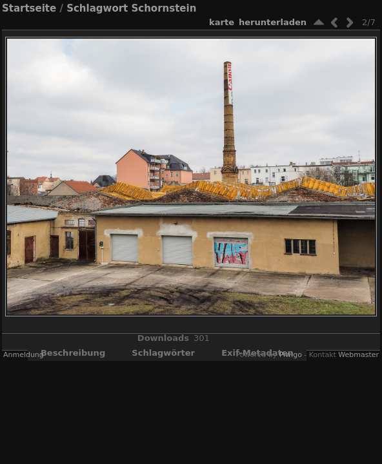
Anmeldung (23, 355)
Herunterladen (273, 22)
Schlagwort (97, 8)
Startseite (29, 8)
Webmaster (358, 355)
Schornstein (164, 8)
